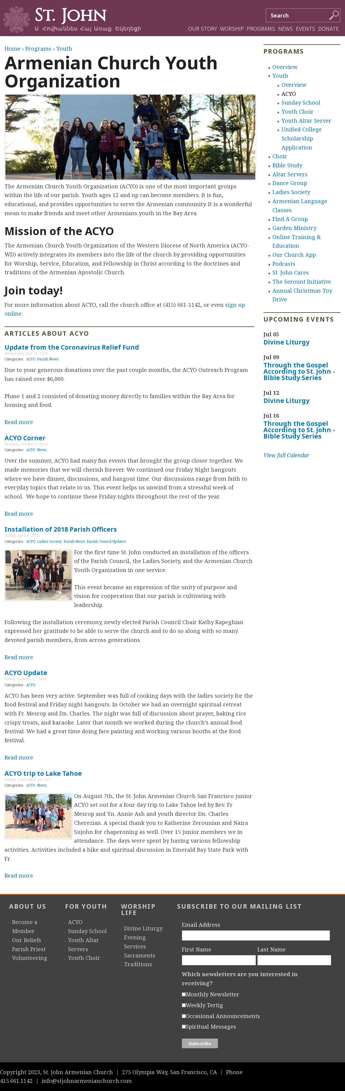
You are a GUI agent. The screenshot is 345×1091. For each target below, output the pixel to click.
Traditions (138, 964)
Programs (261, 28)
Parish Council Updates (106, 541)
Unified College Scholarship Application (301, 138)
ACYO (31, 359)
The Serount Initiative (301, 281)
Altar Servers (290, 174)
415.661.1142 (16, 1080)
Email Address (201, 924)
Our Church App (294, 254)
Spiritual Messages (211, 1026)
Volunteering (29, 957)
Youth (64, 48)
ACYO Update (26, 672)
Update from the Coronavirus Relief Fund (72, 347)
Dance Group (289, 183)
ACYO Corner (25, 438)
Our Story (202, 28)
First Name (196, 949)
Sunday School (300, 102)
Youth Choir (297, 111)
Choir (279, 156)
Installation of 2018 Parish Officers (61, 529)
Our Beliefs (26, 940)
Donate (328, 28)
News (285, 28)
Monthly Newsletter (212, 994)
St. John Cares (290, 272)
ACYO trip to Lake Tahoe (43, 773)
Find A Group (290, 218)
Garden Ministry (294, 227)
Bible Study (287, 165)
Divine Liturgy (286, 342)
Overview (285, 67)
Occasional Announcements (223, 1016)
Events (305, 28)
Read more (19, 422)
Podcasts (283, 263)
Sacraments (139, 955)
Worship (232, 28)
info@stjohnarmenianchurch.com (87, 1080)
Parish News (48, 359)
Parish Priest (29, 949)
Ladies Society (49, 541)
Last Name (271, 949)
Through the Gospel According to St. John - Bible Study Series (299, 371)
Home (12, 48)
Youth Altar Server (306, 120)
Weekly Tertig (204, 1005)
